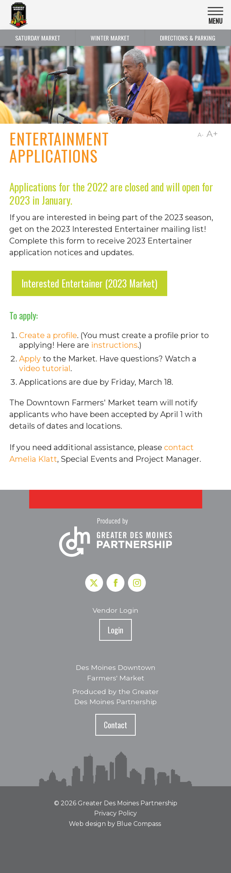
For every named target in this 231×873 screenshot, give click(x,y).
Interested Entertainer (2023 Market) (89, 283)
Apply (30, 358)
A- (200, 134)
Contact (115, 725)
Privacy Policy (115, 813)
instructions (114, 345)
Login (115, 630)
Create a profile (48, 335)
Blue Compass (139, 823)
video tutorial (44, 368)
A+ (212, 134)
